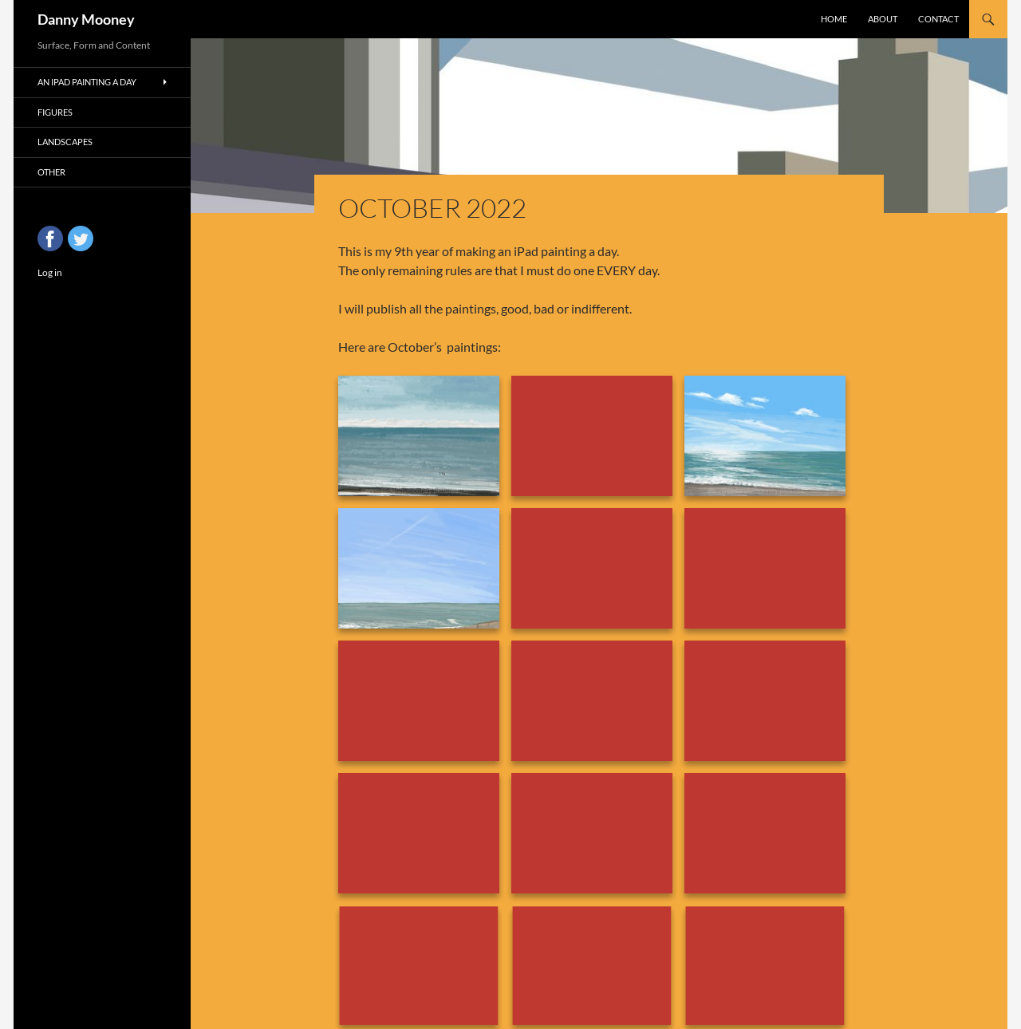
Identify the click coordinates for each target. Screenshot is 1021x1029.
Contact (938, 19)
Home (834, 19)
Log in (49, 272)
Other (51, 172)
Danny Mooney (86, 19)
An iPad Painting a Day (86, 82)
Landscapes (65, 141)
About (882, 19)
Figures (55, 112)
